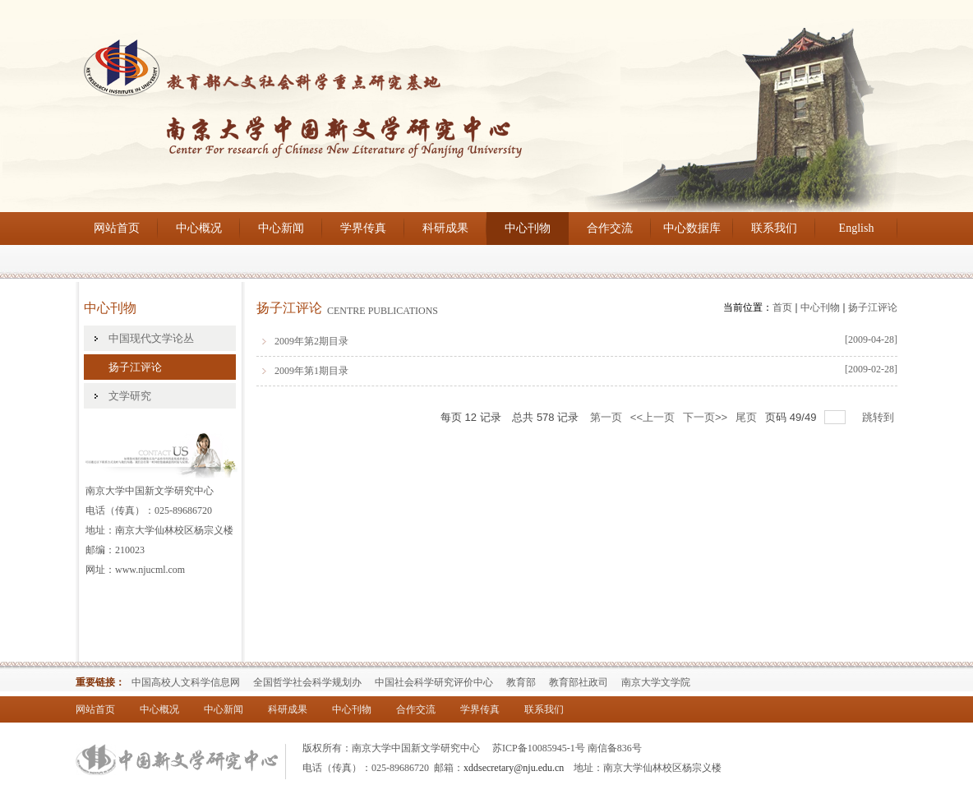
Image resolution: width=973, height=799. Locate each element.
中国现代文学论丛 (151, 338)
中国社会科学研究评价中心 (434, 682)
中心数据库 (692, 228)
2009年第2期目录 (311, 341)
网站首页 (117, 228)
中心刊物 (528, 228)
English (856, 228)
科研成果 (445, 228)
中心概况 (199, 228)
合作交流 (610, 228)
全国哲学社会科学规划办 (307, 682)
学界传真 (363, 228)
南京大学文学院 (655, 682)
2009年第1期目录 (311, 370)
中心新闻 (281, 228)
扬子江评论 (135, 367)
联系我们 (774, 228)
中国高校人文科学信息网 (185, 682)
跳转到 (879, 417)
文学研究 (129, 396)
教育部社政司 (578, 682)
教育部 (521, 682)
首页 (782, 307)
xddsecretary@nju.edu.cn (513, 768)
